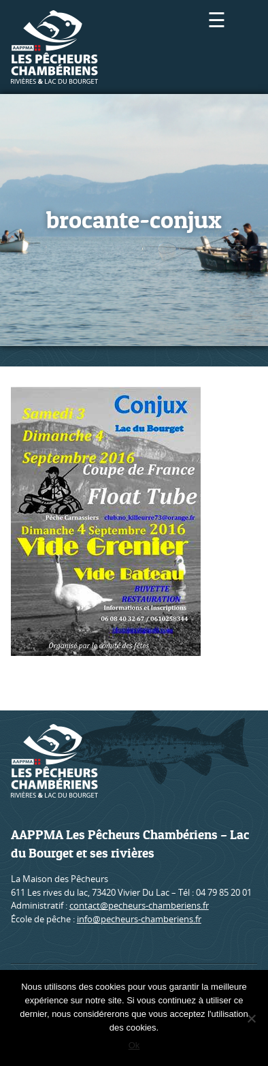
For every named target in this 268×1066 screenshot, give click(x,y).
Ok (134, 1045)
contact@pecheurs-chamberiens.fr (139, 905)
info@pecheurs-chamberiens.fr (139, 919)
